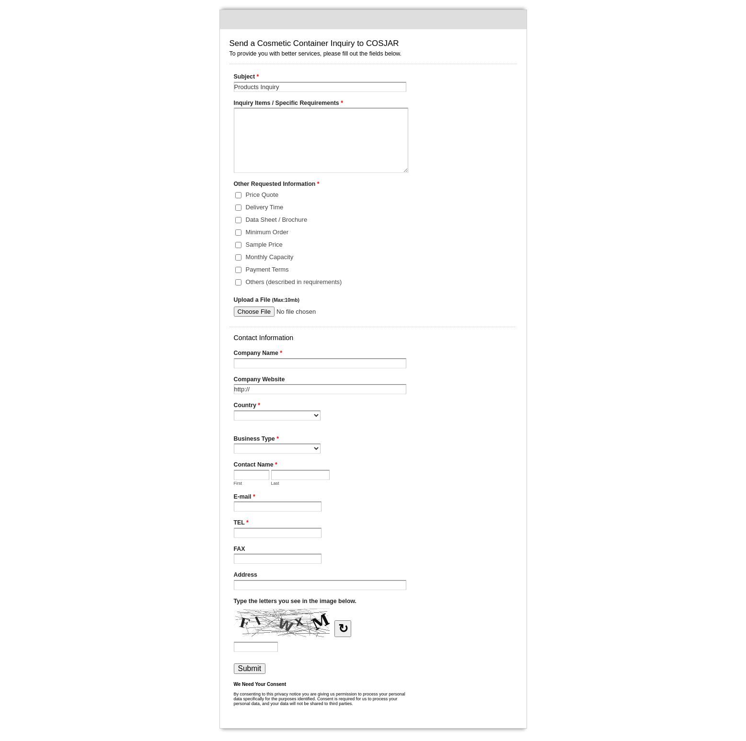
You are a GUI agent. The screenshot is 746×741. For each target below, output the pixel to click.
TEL (241, 523)
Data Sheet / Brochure (277, 219)
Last (275, 483)
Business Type (256, 439)
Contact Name (255, 465)
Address (245, 574)
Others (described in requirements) (294, 281)
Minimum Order (267, 232)
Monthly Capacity (270, 257)
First (238, 483)
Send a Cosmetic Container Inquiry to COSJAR (373, 19)
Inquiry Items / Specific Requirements (288, 104)
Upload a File (266, 299)
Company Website (259, 379)
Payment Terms (267, 269)
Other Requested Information (277, 185)
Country (247, 406)
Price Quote (262, 194)
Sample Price (264, 244)
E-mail (244, 497)
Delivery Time (265, 207)
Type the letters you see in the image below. (295, 601)
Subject (246, 77)
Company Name (258, 354)
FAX (239, 549)
